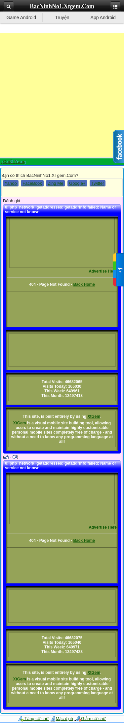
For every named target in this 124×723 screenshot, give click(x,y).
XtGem (94, 416)
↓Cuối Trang (13, 161)
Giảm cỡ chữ (91, 718)
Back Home (84, 284)
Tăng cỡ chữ (33, 718)
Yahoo (11, 183)
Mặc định (61, 718)
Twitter (97, 183)
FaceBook (32, 183)
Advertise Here (103, 271)
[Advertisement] (62, 95)
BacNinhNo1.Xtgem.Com (62, 6)
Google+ (77, 183)
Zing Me (55, 183)
